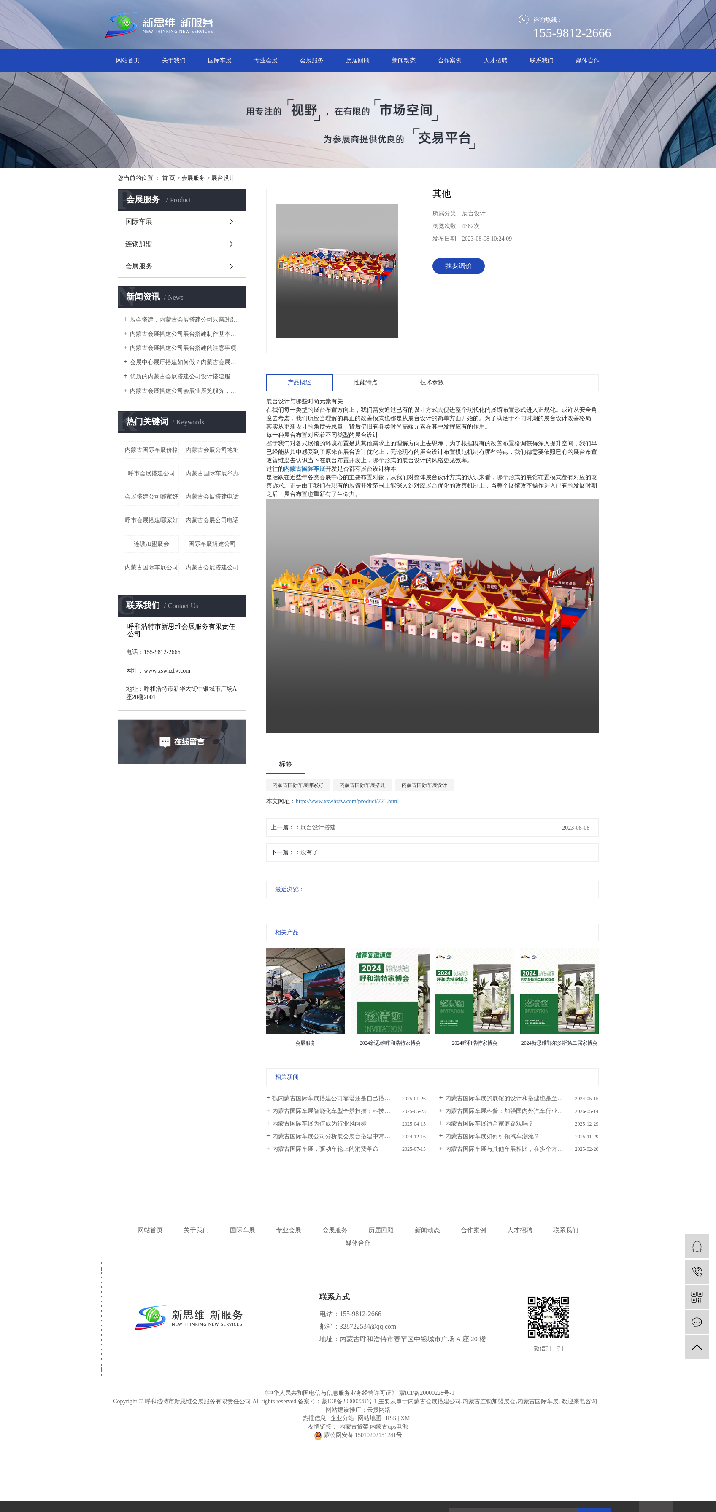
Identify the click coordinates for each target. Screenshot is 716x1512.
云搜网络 (379, 1410)
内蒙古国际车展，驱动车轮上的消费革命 (325, 1149)
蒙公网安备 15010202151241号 (358, 1435)
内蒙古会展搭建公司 (212, 567)
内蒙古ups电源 (389, 1427)
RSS (391, 1418)
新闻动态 (404, 60)
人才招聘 (496, 60)
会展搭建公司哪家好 (151, 496)
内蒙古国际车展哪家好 (298, 785)
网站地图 (369, 1418)
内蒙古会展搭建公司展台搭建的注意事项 (183, 348)
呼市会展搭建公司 (151, 473)
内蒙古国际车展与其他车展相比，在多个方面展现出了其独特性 (522, 1149)
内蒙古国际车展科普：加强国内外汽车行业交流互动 (513, 1111)
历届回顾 (358, 60)
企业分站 (342, 1418)
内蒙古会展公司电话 (212, 520)
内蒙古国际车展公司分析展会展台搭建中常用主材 (337, 1136)
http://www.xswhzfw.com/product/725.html (347, 801)
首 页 (169, 178)
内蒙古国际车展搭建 (362, 785)
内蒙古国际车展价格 (151, 450)
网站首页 (128, 60)
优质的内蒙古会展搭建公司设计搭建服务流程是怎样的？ (185, 376)
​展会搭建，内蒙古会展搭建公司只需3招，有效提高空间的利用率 (185, 319)
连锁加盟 (138, 243)
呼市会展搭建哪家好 (151, 520)
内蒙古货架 (354, 1427)
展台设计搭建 (318, 827)
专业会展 (266, 60)
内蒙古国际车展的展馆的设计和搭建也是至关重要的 (513, 1098)
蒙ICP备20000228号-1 (426, 1393)
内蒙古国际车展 (538, 1401)
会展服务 (312, 60)
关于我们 (174, 60)
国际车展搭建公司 (212, 544)
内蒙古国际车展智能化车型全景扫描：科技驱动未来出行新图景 (349, 1111)
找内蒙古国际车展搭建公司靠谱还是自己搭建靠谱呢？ (343, 1098)
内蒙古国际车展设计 (424, 785)
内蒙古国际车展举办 (212, 473)
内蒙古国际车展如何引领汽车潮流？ (492, 1136)
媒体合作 (588, 60)
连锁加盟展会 (151, 544)
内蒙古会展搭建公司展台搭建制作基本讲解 (185, 334)
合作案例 (450, 60)
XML (406, 1418)
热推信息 (314, 1418)
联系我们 (542, 60)
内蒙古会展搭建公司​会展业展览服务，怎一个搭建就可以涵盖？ (185, 391)
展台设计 (223, 178)
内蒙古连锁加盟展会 (489, 1401)
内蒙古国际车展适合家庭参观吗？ (489, 1124)
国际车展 (220, 60)
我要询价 (458, 265)
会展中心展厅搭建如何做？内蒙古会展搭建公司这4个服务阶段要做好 (185, 362)
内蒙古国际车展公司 (151, 567)
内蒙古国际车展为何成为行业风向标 (319, 1124)
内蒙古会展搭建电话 (212, 496)
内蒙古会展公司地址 (212, 450)
